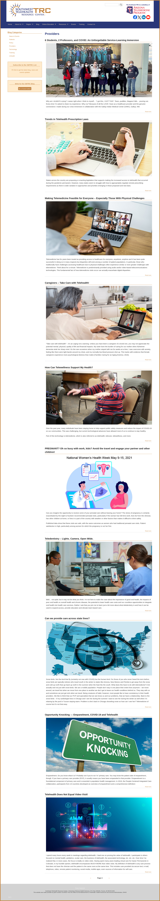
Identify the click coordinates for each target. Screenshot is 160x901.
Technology (13, 49)
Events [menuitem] (73, 24)
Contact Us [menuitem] (91, 24)
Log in (9, 897)
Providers (12, 46)
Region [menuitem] (29, 25)
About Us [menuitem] (18, 25)
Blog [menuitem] (37, 24)
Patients (12, 39)
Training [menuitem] (81, 24)
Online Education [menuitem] (48, 25)
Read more (148, 111)
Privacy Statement (80, 888)
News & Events (14, 36)
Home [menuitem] (10, 24)
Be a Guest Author (25, 89)
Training (12, 53)
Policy (11, 43)
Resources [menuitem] (63, 25)
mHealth (12, 56)
